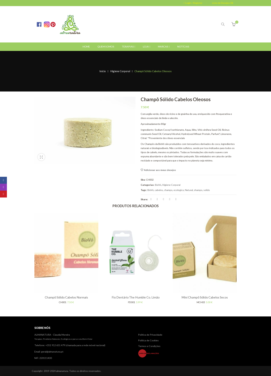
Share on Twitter (157, 199)
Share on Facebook (151, 199)
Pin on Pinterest (163, 199)
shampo (198, 190)
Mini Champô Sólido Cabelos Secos (204, 297)
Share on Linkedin (169, 199)
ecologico (179, 190)
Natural (189, 190)
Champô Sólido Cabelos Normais (66, 297)
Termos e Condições (149, 346)
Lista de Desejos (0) (222, 2)
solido (206, 190)
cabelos (159, 190)
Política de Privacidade (150, 334)
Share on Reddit (175, 199)
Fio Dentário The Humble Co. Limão (136, 297)
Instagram (3, 187)
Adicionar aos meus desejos (160, 169)
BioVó (158, 184)
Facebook (3, 180)
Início (102, 71)
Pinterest (3, 194)
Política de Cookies (148, 340)
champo (168, 190)
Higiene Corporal (120, 71)
